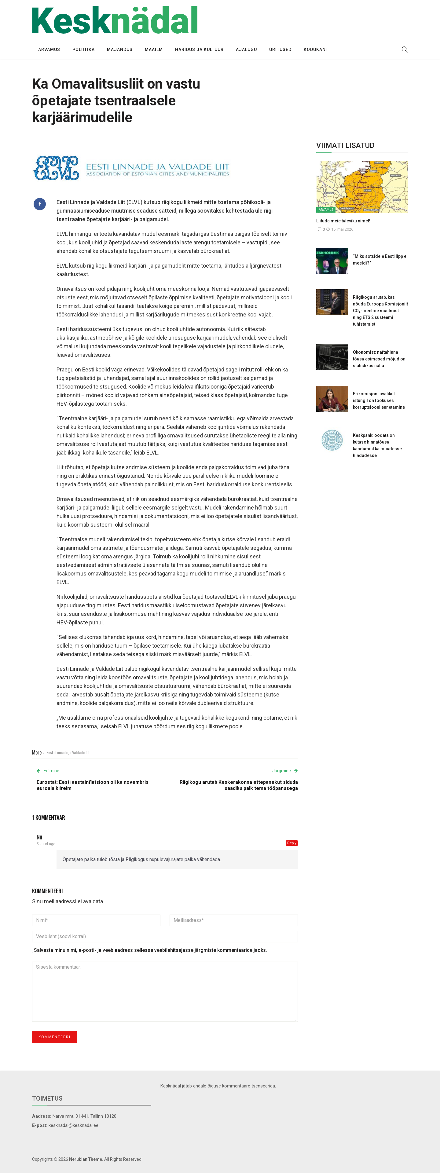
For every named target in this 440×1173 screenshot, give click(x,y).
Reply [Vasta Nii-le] (291, 843)
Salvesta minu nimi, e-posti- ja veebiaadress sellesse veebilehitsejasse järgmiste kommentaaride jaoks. (150, 950)
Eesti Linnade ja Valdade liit (68, 752)
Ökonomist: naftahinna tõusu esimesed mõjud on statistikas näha (379, 359)
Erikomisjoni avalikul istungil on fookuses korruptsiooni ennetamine (379, 400)
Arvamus (49, 49)
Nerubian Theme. (86, 1159)
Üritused (280, 49)
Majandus (120, 49)
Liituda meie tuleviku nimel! (343, 220)
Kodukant (316, 49)
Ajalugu (246, 49)
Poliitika (83, 49)
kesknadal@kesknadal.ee (73, 1125)
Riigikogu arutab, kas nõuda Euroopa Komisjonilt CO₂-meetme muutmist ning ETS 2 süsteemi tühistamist (380, 311)
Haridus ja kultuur (199, 49)
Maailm (154, 49)
